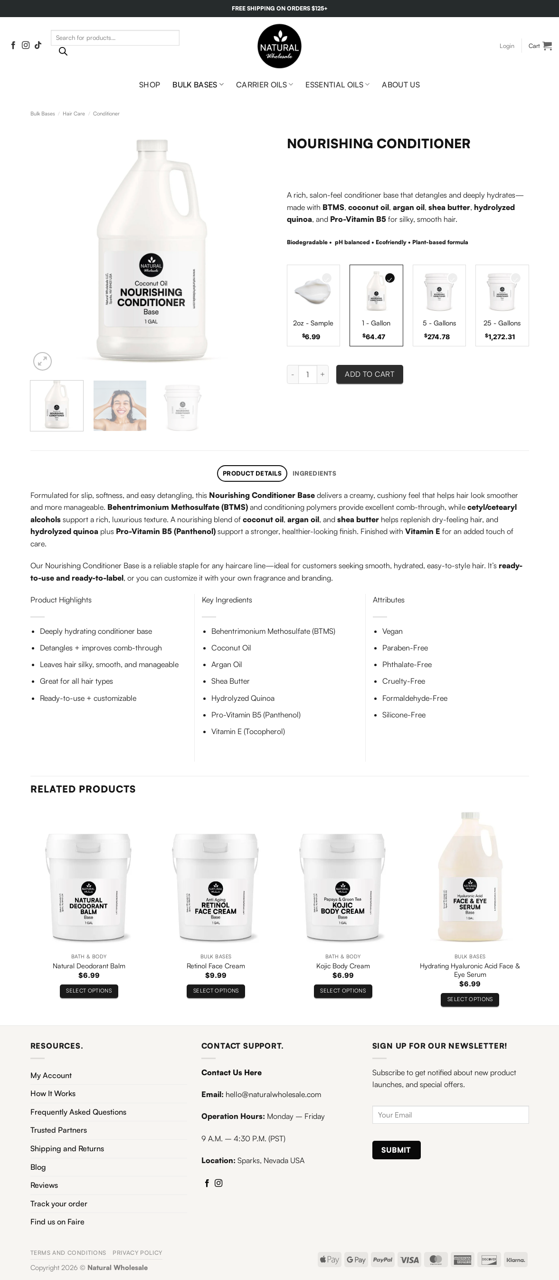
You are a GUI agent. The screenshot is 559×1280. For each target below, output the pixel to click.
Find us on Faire (57, 1221)
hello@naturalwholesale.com (273, 1094)
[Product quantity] (307, 374)
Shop (149, 84)
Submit (396, 1150)
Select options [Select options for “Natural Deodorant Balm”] (89, 990)
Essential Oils (337, 84)
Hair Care (74, 113)
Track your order (58, 1203)
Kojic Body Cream (343, 965)
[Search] (63, 54)
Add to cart (369, 374)
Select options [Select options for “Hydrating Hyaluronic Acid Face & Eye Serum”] (470, 999)
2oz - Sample (313, 322)
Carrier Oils (264, 84)
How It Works (53, 1093)
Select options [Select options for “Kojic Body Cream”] (343, 990)
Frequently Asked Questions (78, 1112)
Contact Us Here (231, 1072)
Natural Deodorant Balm (89, 965)
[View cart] (540, 45)
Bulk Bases (198, 84)
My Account (51, 1075)
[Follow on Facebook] (13, 45)
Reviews (44, 1185)
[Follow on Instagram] (25, 45)
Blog (38, 1167)
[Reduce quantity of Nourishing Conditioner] (292, 374)
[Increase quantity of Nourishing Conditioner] (323, 374)
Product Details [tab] (252, 473)
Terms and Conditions (68, 1252)
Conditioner (106, 113)
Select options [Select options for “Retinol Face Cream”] (216, 990)
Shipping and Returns (67, 1148)
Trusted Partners (58, 1130)
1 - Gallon (376, 322)
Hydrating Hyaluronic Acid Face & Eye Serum (470, 970)
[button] (507, 45)
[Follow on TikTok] (38, 45)
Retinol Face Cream (216, 965)
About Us (401, 84)
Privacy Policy (137, 1252)
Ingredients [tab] (314, 473)
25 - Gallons (502, 322)
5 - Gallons (439, 322)
